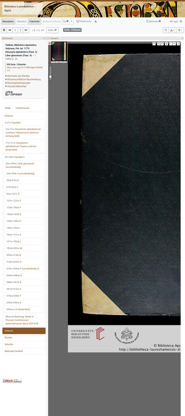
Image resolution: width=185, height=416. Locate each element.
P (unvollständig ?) (22, 268)
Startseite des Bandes (18, 76)
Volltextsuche (22, 108)
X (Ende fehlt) (18, 309)
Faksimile (35, 21)
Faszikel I (13, 122)
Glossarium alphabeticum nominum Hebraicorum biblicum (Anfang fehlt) (23, 132)
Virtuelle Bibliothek (16, 86)
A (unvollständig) (20, 173)
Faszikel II (14, 157)
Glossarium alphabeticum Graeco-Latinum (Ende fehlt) (20, 146)
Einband (9, 115)
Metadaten (8, 21)
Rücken (8, 337)
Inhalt (8, 108)
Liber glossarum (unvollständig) (19, 165)
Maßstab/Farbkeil (14, 351)
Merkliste (153, 21)
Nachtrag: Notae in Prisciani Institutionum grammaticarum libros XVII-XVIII (21, 320)
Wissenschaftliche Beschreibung (24, 79)
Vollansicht (83, 21)
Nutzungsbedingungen (18, 83)
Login (174, 21)
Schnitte (9, 344)
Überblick (21, 21)
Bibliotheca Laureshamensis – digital (20, 8)
